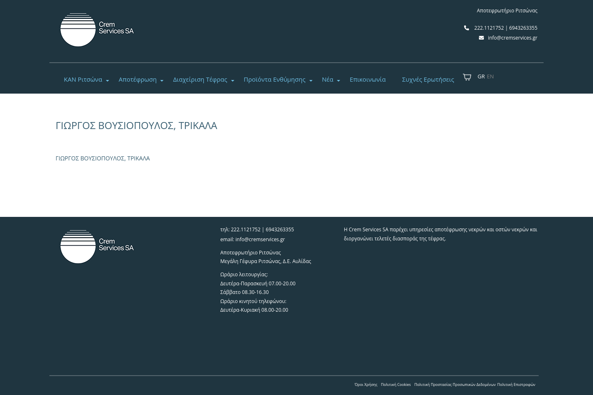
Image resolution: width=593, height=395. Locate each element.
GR (481, 76)
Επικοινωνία (367, 79)
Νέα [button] (328, 79)
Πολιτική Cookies (396, 384)
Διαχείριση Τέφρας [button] (200, 79)
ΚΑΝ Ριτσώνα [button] (83, 79)
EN (490, 76)
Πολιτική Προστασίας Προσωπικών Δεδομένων (455, 384)
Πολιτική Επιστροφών (516, 384)
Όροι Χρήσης (366, 384)
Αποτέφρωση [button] (137, 79)
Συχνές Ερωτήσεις (428, 79)
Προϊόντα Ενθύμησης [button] (275, 79)
